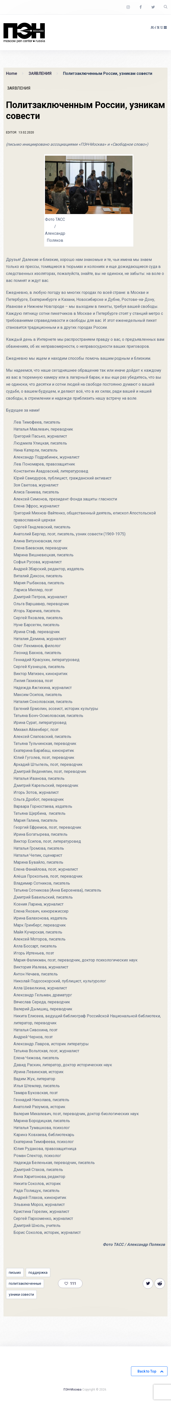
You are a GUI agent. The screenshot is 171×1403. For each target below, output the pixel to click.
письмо (15, 1273)
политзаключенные (25, 1284)
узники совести (21, 1294)
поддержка (38, 1273)
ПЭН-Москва (73, 1389)
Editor (11, 132)
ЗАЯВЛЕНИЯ (18, 88)
